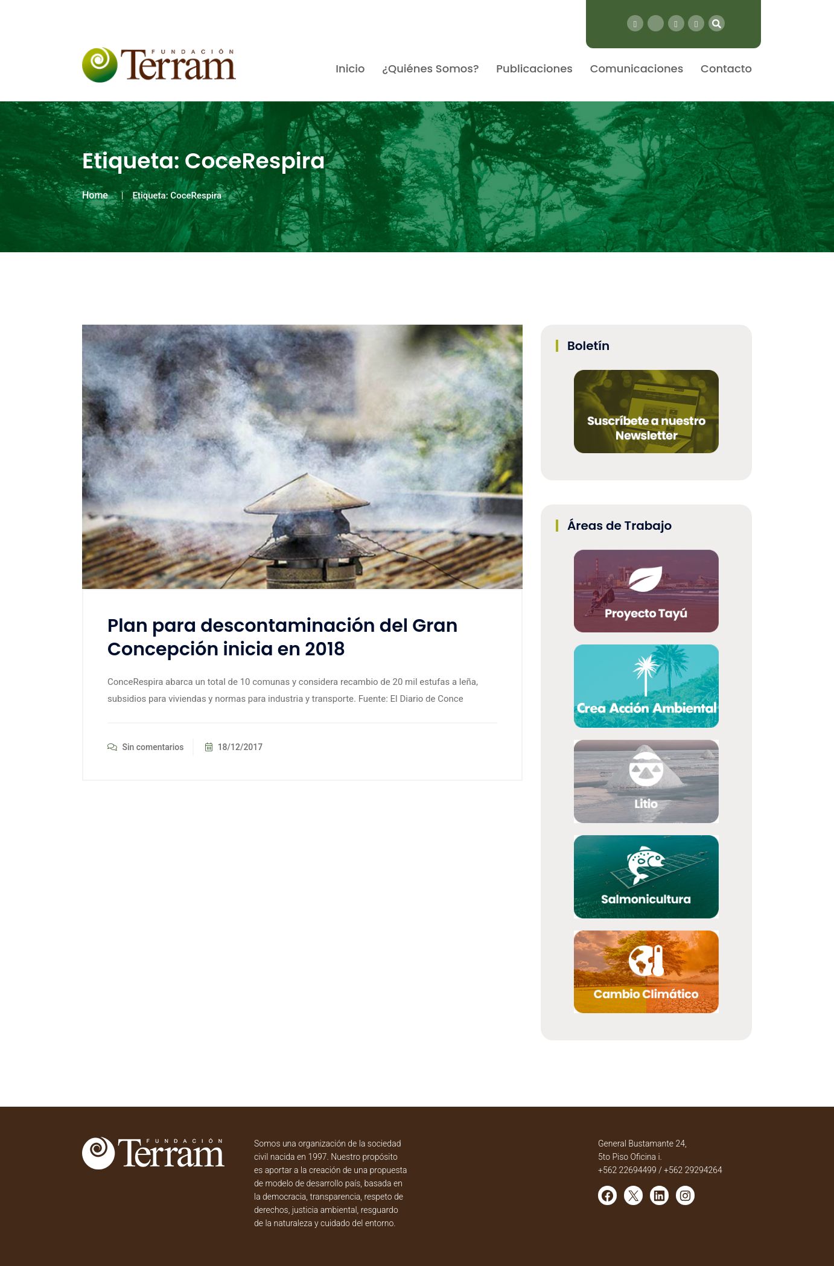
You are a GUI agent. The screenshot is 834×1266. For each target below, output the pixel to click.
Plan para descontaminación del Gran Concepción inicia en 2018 (282, 637)
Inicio (350, 68)
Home (95, 195)
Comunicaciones (637, 68)
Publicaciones (534, 68)
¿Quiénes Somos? (430, 68)
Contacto (726, 68)
